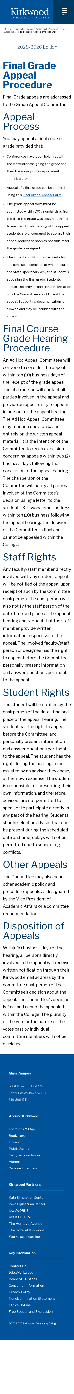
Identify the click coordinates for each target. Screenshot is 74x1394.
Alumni (14, 1162)
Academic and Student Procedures (40, 29)
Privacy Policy (19, 1292)
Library (14, 1142)
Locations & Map (22, 1129)
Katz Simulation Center (27, 1197)
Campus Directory (23, 1169)
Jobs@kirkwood (21, 1273)
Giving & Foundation (24, 1155)
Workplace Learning (24, 1237)
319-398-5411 (19, 1100)
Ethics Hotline (20, 1306)
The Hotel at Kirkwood (26, 1231)
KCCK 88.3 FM (20, 1218)
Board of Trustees (23, 1280)
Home (8, 29)
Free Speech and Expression (31, 1312)
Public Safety (19, 1149)
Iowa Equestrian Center (27, 1205)
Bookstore (17, 1136)
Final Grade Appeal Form (42, 195)
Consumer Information (26, 1285)
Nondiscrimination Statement (32, 1298)
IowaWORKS (18, 1211)
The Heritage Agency (25, 1224)
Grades (9, 31)
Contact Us (17, 1267)
